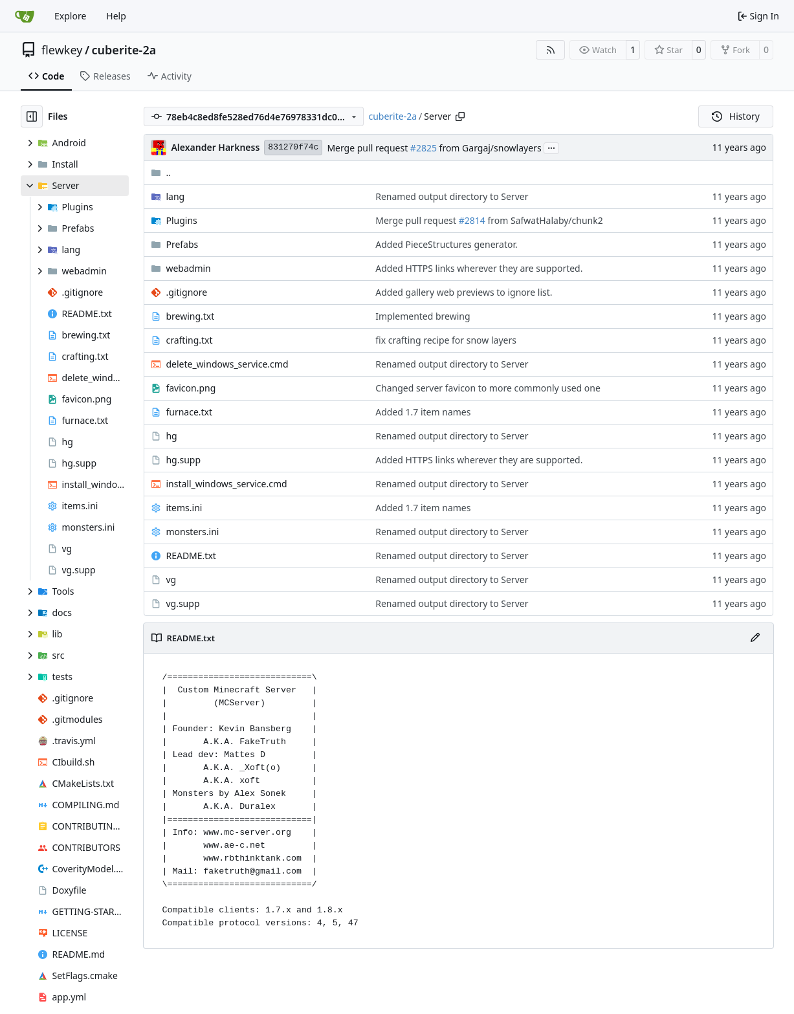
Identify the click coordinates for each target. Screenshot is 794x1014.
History (736, 116)
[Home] (24, 16)
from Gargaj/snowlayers (489, 148)
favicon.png (190, 388)
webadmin (188, 268)
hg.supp (183, 460)
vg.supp (182, 603)
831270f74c (293, 147)
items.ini (184, 507)
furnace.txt (189, 412)
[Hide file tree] (32, 116)
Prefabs (182, 244)
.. (161, 172)
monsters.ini (192, 531)
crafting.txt (189, 340)
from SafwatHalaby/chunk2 (544, 220)
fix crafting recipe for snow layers (445, 340)
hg (171, 436)
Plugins (181, 220)
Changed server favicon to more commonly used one (488, 388)
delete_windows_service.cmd (227, 364)
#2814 (472, 220)
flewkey (61, 49)
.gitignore (186, 292)
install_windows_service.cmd (226, 484)
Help (116, 16)
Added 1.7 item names (422, 412)
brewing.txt (190, 316)
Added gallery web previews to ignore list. (463, 292)
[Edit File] (755, 638)
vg (171, 579)
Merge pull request (368, 148)
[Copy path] (460, 116)
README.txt (190, 555)
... (551, 146)
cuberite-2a (124, 49)
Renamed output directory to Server (451, 196)
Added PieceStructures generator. (446, 244)
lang (175, 196)
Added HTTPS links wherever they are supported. (478, 268)
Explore (70, 16)
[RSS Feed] (551, 50)
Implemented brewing (422, 316)
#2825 (423, 148)
